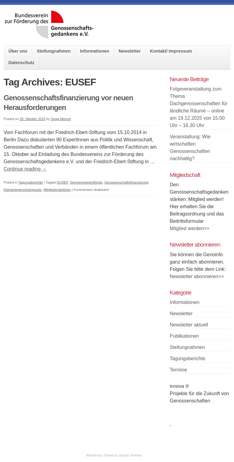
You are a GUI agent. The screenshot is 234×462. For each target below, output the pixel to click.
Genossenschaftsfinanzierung (126, 182)
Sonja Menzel (61, 119)
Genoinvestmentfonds (86, 182)
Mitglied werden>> (189, 228)
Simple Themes (130, 455)
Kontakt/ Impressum (171, 51)
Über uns (17, 51)
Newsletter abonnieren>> (197, 276)
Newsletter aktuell (189, 324)
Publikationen (184, 336)
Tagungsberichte (30, 182)
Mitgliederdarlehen (57, 189)
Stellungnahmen (54, 51)
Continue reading (25, 168)
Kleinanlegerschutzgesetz (23, 189)
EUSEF (62, 182)
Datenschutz (21, 62)
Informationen (94, 51)
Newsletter (130, 51)
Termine (178, 369)
